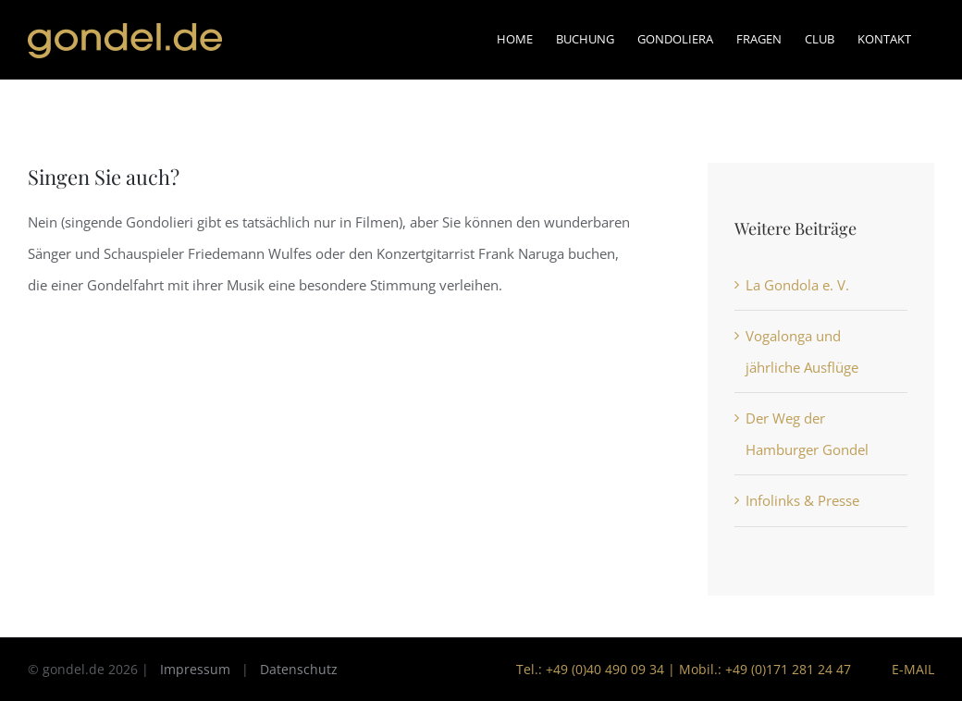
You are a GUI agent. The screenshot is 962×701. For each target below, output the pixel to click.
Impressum (195, 669)
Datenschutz (299, 669)
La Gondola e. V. (797, 285)
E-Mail (909, 669)
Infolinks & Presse (802, 500)
